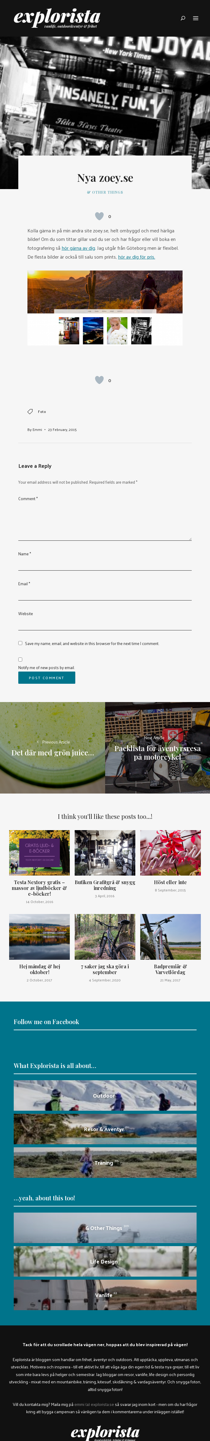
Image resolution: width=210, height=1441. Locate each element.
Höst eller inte (170, 882)
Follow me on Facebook (46, 1021)
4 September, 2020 (105, 980)
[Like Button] (99, 216)
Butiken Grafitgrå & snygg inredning (105, 885)
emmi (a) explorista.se (94, 1404)
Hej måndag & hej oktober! (39, 969)
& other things (105, 192)
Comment (28, 498)
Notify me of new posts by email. (46, 667)
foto (42, 411)
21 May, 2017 (170, 980)
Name (24, 553)
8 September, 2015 (170, 890)
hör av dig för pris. (136, 256)
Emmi (37, 429)
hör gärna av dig (78, 247)
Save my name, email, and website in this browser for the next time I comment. (92, 643)
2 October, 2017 (39, 980)
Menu (195, 18)
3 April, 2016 (105, 895)
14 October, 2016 (39, 901)
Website (25, 613)
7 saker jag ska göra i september (105, 969)
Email (24, 583)
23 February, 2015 (62, 429)
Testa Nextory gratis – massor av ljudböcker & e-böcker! (39, 888)
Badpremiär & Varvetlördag (170, 969)
